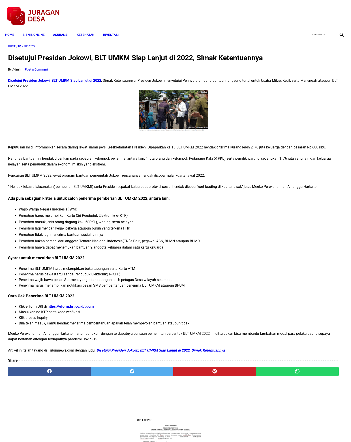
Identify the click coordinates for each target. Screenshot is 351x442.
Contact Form (210, 430)
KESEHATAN (88, 27)
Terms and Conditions (122, 430)
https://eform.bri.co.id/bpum (71, 325)
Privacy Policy (151, 430)
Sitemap (190, 430)
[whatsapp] (206, 389)
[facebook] (306, 11)
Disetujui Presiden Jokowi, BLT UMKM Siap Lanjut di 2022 (54, 87)
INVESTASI (114, 27)
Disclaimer (173, 430)
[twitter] (317, 11)
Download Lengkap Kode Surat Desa (292, 196)
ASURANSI (63, 27)
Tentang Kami (234, 430)
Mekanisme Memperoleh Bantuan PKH (294, 146)
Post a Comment (36, 76)
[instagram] (338, 11)
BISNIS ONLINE (36, 27)
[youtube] (327, 11)
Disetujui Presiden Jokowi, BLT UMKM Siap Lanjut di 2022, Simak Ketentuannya (160, 369)
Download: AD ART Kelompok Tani (290, 218)
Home (12, 27)
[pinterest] (149, 389)
